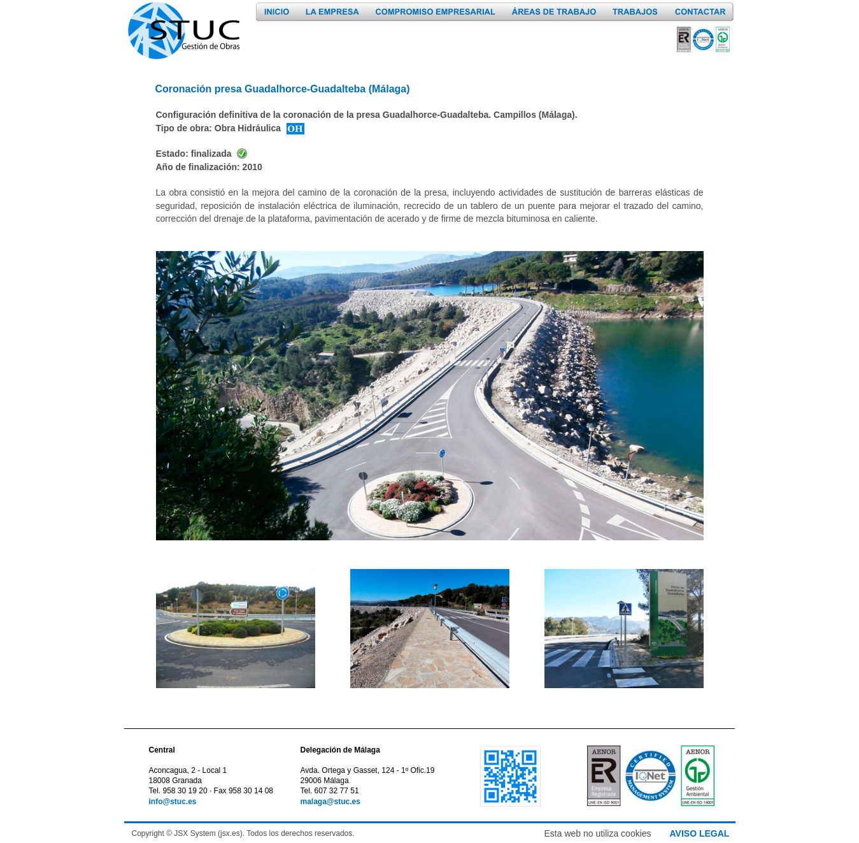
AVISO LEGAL (700, 833)
